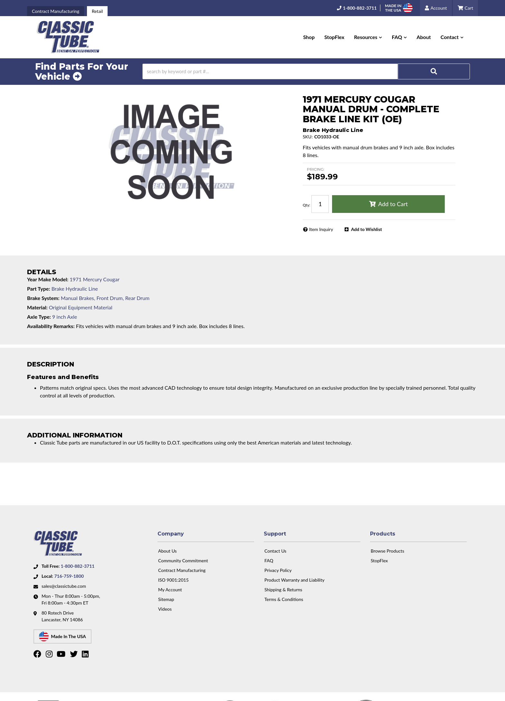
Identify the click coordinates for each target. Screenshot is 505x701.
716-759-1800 (69, 573)
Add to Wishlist (366, 229)
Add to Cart (393, 203)
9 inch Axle (64, 317)
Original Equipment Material (80, 307)
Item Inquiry (321, 229)
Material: (37, 307)
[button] (368, 37)
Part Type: (38, 288)
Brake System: (43, 298)
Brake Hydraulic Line (75, 288)
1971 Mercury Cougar (94, 279)
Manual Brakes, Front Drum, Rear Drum (105, 298)
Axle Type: (39, 317)
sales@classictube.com (64, 583)
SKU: (308, 136)
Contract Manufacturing (55, 11)
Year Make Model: (47, 279)
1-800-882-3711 (77, 563)
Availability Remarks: (51, 326)
